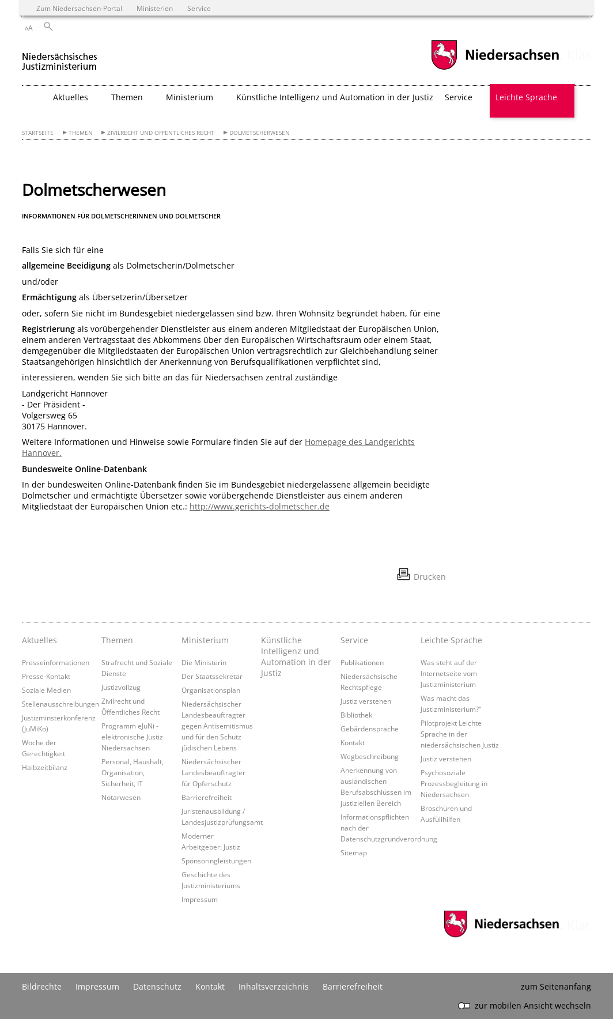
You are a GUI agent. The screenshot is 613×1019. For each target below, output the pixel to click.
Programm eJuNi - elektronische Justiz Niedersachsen (132, 736)
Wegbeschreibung (369, 756)
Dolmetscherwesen (259, 133)
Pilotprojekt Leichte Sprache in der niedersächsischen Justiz (460, 733)
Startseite (38, 133)
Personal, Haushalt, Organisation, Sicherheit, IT (132, 772)
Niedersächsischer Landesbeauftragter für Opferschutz (213, 772)
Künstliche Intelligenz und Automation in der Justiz (334, 97)
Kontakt (352, 742)
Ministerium (205, 640)
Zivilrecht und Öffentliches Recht (160, 133)
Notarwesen (121, 797)
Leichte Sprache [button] (526, 97)
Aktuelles (39, 640)
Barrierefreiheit (206, 797)
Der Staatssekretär (212, 676)
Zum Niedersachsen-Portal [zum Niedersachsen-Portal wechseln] (79, 8)
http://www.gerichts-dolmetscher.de (260, 506)
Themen (81, 133)
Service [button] (458, 97)
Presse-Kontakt (46, 676)
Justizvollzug (121, 687)
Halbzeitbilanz (44, 767)
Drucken (430, 576)
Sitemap (353, 852)
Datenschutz (157, 986)
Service (354, 640)
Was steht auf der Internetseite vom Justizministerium (449, 673)
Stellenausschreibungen (60, 703)
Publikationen (362, 662)
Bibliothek (356, 714)
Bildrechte (42, 986)
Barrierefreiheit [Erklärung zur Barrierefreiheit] (353, 986)
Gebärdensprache (369, 728)
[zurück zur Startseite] (59, 57)
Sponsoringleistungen (216, 860)
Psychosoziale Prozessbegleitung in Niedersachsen (454, 783)
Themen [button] (127, 97)
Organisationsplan (210, 690)
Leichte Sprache (451, 640)
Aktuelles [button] (70, 97)
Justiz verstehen (365, 700)
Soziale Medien (46, 690)
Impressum (199, 899)
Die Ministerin (203, 662)
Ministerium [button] (189, 97)
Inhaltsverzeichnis (274, 986)
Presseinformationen (55, 662)
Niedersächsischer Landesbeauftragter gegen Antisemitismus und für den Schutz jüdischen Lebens (217, 725)
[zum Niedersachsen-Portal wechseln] (495, 68)
